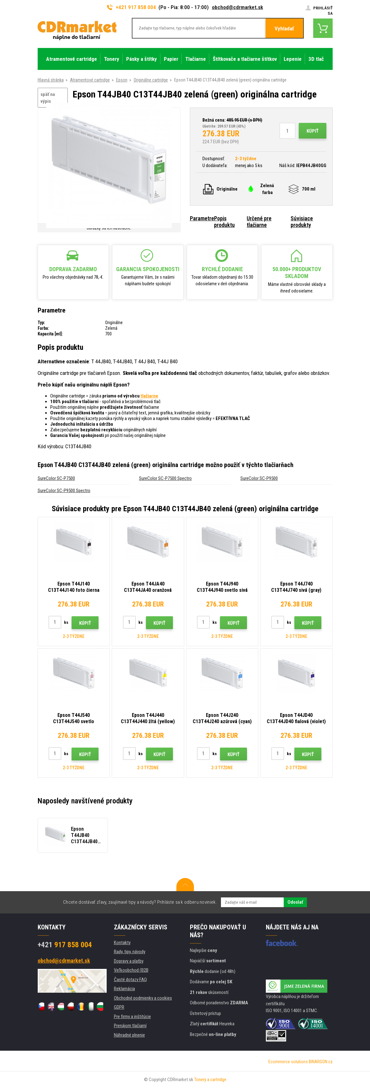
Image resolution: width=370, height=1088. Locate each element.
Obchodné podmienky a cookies (143, 998)
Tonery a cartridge (210, 1079)
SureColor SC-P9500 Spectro (64, 490)
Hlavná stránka (51, 79)
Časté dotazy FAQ (130, 979)
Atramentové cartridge (90, 79)
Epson (121, 79)
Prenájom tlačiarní (130, 1025)
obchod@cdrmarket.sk (237, 7)
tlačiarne (149, 396)
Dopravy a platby (128, 961)
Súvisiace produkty (302, 221)
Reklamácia (124, 988)
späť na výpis (47, 98)
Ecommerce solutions (288, 1061)
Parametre (202, 218)
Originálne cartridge (151, 79)
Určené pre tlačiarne (259, 221)
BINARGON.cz (321, 1061)
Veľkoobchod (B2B (131, 970)
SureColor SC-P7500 (56, 478)
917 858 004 (65, 944)
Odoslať (295, 902)
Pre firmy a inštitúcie (132, 1016)
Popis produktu (224, 221)
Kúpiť (313, 131)
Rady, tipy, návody (129, 951)
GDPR (119, 1007)
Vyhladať (284, 28)
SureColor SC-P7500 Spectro (165, 478)
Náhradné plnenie (129, 1035)
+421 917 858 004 (131, 7)
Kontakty (122, 942)
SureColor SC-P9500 (259, 478)
